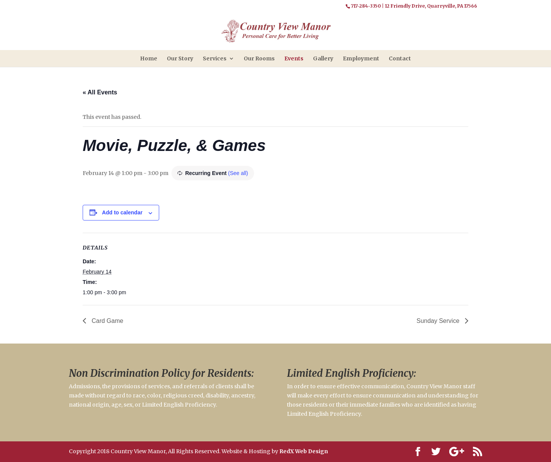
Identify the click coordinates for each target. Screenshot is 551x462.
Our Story (180, 58)
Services (215, 58)
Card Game (106, 321)
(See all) (238, 173)
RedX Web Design (303, 451)
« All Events (100, 92)
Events (293, 58)
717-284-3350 (366, 6)
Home (148, 58)
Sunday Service (438, 321)
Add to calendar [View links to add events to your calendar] (122, 212)
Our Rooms (259, 58)
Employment (361, 58)
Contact (400, 58)
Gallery (323, 58)
